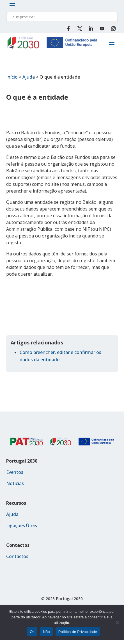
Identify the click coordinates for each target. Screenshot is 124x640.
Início (12, 77)
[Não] (117, 622)
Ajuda (28, 77)
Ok (32, 632)
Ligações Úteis (21, 525)
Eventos (14, 472)
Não (46, 632)
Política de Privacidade (77, 632)
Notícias (15, 483)
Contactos (17, 556)
